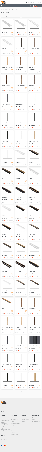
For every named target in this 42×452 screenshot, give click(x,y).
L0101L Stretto (32, 253)
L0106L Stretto (32, 197)
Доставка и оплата (25, 419)
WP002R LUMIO (32, 30)
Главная (2, 9)
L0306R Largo (4, 234)
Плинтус (13, 421)
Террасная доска (14, 434)
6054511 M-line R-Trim (19, 123)
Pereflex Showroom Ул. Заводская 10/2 (5, 419)
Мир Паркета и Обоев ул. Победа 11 (5, 429)
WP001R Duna (4, 30)
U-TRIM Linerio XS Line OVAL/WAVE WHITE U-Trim (7, 160)
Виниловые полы (14, 419)
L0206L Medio (18, 253)
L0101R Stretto (32, 178)
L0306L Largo (4, 308)
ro (39, 2)
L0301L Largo (4, 290)
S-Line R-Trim (18, 383)
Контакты (23, 421)
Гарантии (33, 419)
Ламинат (13, 417)
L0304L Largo (32, 290)
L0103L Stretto (4, 271)
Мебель (12, 425)
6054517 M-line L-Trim (6, 346)
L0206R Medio (18, 178)
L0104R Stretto (18, 197)
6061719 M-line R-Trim (33, 123)
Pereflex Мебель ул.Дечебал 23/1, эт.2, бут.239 (5, 424)
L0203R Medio (32, 160)
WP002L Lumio (5, 48)
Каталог (6, 9)
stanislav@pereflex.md (5, 443)
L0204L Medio (4, 253)
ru (40, 2)
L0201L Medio (18, 234)
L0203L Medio (32, 234)
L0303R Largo (18, 216)
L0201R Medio (18, 160)
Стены (10, 9)
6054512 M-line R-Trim (6, 104)
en (37, 2)
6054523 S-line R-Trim (33, 346)
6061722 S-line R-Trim (6, 383)
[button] (7, 28)
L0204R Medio (5, 178)
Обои (12, 429)
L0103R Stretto (4, 197)
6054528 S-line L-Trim (6, 123)
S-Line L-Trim (17, 141)
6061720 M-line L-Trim (33, 364)
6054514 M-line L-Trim (19, 364)
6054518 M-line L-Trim (19, 346)
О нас (23, 417)
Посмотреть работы (36, 421)
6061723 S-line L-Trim (6, 141)
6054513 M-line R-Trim (19, 104)
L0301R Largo (4, 216)
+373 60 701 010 (4, 441)
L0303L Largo (18, 290)
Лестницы (13, 432)
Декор (12, 430)
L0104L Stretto (18, 271)
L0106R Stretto (32, 271)
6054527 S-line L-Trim (33, 104)
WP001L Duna (18, 30)
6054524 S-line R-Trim (6, 364)
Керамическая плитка (15, 423)
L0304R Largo (32, 216)
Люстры (12, 427)
